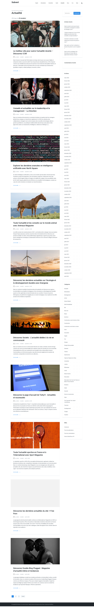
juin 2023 (66, 169)
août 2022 (66, 200)
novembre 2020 (67, 266)
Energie (66, 342)
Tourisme (66, 405)
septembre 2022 (68, 197)
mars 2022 (66, 216)
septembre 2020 (68, 273)
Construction (67, 323)
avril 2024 (66, 140)
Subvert (15, 2)
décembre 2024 (67, 115)
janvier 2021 (67, 260)
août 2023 (66, 166)
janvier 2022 (67, 222)
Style (77, 2)
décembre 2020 (67, 263)
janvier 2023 (67, 185)
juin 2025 (66, 99)
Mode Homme (67, 373)
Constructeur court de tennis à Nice (72, 320)
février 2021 (67, 257)
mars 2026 (66, 77)
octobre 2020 (67, 270)
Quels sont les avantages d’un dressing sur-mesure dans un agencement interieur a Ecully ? (71, 53)
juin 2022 (66, 207)
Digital (36, 2)
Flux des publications (69, 430)
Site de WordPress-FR (69, 436)
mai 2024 (66, 137)
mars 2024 (66, 144)
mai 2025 (66, 103)
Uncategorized (67, 408)
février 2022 (67, 219)
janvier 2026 (67, 84)
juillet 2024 (66, 131)
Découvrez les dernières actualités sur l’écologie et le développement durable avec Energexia (33, 283)
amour (65, 298)
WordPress (51, 607)
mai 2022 (66, 210)
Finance (66, 351)
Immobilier (51, 2)
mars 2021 (66, 254)
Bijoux (65, 313)
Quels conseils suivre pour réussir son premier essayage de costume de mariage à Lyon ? (71, 28)
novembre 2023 (67, 156)
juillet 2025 (66, 96)
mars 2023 (66, 178)
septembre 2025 (68, 90)
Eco (72, 2)
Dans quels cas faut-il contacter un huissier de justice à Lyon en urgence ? (72, 47)
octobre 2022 (67, 194)
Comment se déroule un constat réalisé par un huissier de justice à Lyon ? (71, 40)
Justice (66, 364)
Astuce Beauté (67, 301)
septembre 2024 (68, 125)
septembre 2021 (68, 235)
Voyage (66, 411)
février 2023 (67, 181)
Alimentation (43, 2)
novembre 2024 (67, 118)
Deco (68, 2)
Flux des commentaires (69, 433)
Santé (57, 2)
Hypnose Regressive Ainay (70, 358)
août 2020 (66, 276)
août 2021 (66, 238)
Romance (66, 384)
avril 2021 (66, 251)
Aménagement (67, 295)
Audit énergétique (68, 304)
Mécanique (66, 367)
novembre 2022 (67, 191)
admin (18, 114)
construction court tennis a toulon (71, 326)
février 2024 (67, 147)
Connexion (66, 427)
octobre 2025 (67, 87)
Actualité (62, 2)
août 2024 (66, 128)
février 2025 (67, 109)
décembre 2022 (67, 188)
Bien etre (66, 310)
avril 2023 (66, 175)
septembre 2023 (68, 162)
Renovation (66, 376)
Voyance (66, 414)
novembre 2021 (67, 229)
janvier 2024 (67, 150)
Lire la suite (15, 70)
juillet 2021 (66, 241)
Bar (65, 307)
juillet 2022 (66, 203)
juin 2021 (66, 244)
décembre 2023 (67, 153)
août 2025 (66, 93)
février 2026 (67, 80)
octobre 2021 (67, 232)
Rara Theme (42, 607)
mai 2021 (66, 248)
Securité (66, 391)
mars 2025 (66, 106)
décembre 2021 (67, 226)
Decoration (66, 332)
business (66, 317)
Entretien (66, 348)
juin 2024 (66, 134)
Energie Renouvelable (69, 345)
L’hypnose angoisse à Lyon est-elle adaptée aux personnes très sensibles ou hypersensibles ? (72, 34)
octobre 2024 (67, 121)
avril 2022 (66, 213)
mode (65, 370)
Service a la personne (69, 394)
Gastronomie (67, 354)
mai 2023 (66, 172)
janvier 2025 (67, 112)
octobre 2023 (67, 159)
